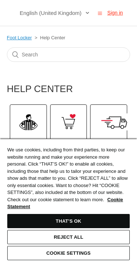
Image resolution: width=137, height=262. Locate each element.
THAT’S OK (68, 221)
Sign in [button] (115, 13)
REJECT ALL (68, 237)
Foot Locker (19, 37)
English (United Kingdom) (51, 13)
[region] (68, 200)
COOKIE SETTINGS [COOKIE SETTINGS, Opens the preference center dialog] (69, 253)
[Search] (68, 54)
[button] (100, 13)
